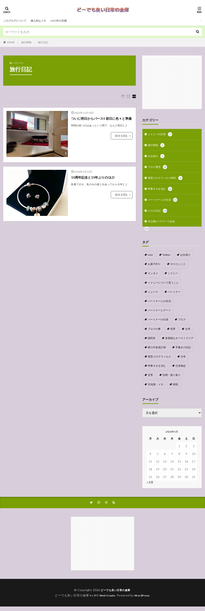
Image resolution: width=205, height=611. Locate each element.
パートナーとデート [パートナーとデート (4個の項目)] (159, 314)
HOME (11, 42)
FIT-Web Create (103, 600)
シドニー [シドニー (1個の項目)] (173, 277)
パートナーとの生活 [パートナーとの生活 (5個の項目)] (159, 305)
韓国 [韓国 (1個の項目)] (175, 388)
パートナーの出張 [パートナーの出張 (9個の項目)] (158, 323)
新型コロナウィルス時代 (167, 180)
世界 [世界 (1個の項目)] (172, 333)
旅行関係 (26, 42)
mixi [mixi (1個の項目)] (150, 258)
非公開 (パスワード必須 (163, 225)
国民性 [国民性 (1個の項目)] (152, 342)
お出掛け (157, 157)
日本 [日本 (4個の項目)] (183, 360)
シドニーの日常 (161, 135)
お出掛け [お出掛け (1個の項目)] (185, 258)
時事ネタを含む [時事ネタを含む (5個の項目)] (157, 369)
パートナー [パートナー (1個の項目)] (174, 295)
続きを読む (121, 141)
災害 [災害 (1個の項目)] (150, 379)
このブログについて (16, 20)
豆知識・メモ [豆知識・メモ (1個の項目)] (155, 388)
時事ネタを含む (161, 191)
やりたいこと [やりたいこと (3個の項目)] (178, 268)
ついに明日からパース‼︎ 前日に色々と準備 (101, 121)
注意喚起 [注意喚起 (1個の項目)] (180, 369)
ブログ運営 (158, 169)
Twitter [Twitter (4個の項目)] (166, 258)
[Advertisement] (171, 82)
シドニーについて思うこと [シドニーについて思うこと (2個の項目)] (163, 286)
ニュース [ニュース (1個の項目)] (153, 295)
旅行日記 (43, 42)
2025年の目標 (66, 20)
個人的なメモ (43, 20)
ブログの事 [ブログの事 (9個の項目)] (154, 333)
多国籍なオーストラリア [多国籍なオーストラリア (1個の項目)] (179, 342)
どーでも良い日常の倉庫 (115, 594)
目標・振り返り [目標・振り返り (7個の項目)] (172, 379)
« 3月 (150, 486)
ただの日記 (158, 214)
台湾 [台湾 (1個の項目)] (187, 333)
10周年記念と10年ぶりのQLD (94, 177)
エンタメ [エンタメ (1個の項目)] (153, 277)
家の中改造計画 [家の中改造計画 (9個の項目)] (157, 351)
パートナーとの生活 (164, 203)
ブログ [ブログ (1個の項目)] (182, 323)
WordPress (144, 600)
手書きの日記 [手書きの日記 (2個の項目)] (183, 351)
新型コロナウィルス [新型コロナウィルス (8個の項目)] (159, 360)
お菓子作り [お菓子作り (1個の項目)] (154, 268)
